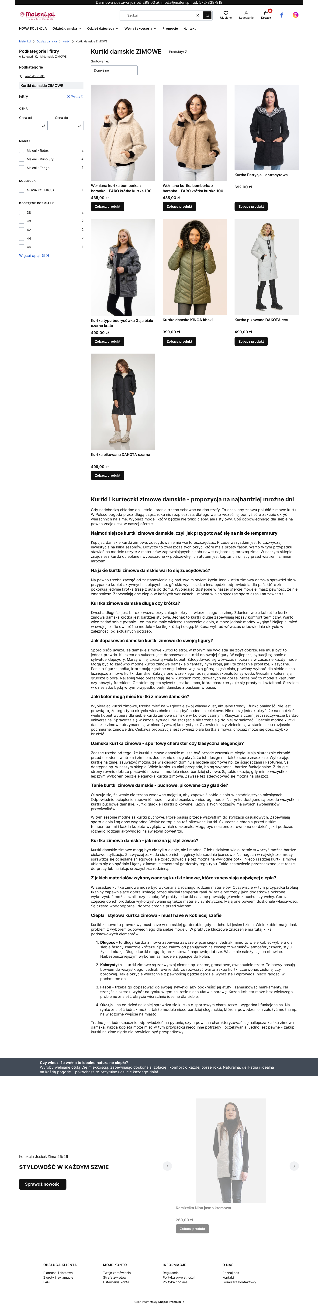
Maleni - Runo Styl (40, 159)
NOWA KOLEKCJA (41, 190)
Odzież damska (47, 41)
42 (29, 230)
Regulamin (171, 1273)
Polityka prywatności (178, 1277)
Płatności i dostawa (58, 1273)
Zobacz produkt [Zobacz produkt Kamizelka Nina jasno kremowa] (192, 1229)
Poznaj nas (230, 1273)
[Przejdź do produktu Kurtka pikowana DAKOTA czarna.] (123, 402)
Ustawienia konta (116, 1282)
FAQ (46, 1282)
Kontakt (228, 1277)
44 (29, 238)
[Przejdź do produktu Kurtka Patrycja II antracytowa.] (267, 127)
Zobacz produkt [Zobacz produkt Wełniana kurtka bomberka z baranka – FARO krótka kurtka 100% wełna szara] (107, 207)
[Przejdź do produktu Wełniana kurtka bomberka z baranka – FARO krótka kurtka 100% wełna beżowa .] (195, 133)
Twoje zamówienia (117, 1273)
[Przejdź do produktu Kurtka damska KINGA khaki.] (195, 267)
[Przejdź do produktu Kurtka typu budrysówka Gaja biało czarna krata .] (123, 267)
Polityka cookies (175, 1282)
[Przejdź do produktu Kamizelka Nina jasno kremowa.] (231, 1150)
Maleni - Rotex (38, 150)
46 (29, 247)
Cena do (61, 118)
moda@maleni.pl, (176, 2)
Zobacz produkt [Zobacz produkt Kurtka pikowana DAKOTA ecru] (251, 341)
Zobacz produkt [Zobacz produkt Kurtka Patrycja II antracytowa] (251, 207)
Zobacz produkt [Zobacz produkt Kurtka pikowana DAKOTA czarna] (107, 475)
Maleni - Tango (38, 168)
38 (29, 212)
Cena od (25, 118)
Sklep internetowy (157, 1302)
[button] (207, 15)
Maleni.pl (25, 41)
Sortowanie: (100, 61)
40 (29, 221)
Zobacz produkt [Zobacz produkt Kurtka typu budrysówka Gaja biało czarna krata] (107, 341)
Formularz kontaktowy (239, 1282)
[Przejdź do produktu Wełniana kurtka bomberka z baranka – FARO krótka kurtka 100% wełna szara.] (123, 133)
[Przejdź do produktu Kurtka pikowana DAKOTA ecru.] (267, 267)
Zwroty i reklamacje (58, 1277)
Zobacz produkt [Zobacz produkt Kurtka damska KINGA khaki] (179, 341)
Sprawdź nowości (43, 1184)
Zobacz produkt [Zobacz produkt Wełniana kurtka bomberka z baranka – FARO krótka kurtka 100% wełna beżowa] (179, 207)
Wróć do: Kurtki (32, 76)
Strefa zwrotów (114, 1277)
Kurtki (66, 41)
